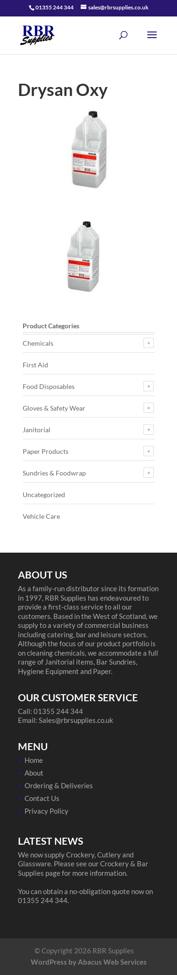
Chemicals (38, 343)
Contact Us (42, 798)
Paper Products (45, 451)
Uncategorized (44, 495)
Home (34, 760)
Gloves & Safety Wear (54, 408)
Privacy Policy (46, 811)
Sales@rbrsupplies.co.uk (76, 720)
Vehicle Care (41, 516)
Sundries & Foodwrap (54, 473)
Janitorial (37, 430)
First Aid (35, 365)
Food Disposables (49, 386)
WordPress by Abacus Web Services (89, 962)
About (34, 773)
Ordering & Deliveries (59, 785)
